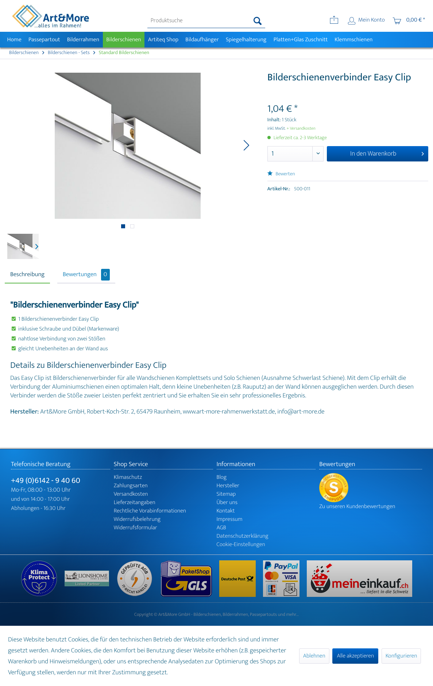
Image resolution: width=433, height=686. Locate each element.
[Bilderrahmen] (83, 39)
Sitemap (226, 494)
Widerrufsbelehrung (137, 519)
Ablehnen (314, 656)
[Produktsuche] (206, 21)
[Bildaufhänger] (202, 39)
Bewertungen (86, 275)
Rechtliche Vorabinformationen (150, 511)
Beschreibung (27, 275)
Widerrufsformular (135, 527)
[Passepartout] (44, 39)
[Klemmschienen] (353, 39)
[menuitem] (206, 21)
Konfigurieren (401, 656)
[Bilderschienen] (124, 39)
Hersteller (228, 485)
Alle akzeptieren (355, 656)
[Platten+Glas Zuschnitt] (300, 39)
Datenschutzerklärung (242, 536)
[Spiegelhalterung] (246, 39)
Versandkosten (131, 494)
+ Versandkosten (301, 128)
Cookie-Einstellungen (241, 544)
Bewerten (281, 174)
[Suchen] (257, 21)
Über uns (227, 502)
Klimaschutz (128, 477)
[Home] (14, 39)
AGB (221, 527)
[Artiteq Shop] (163, 39)
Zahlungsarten (131, 485)
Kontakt (226, 511)
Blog (222, 477)
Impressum (230, 519)
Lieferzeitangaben (134, 502)
